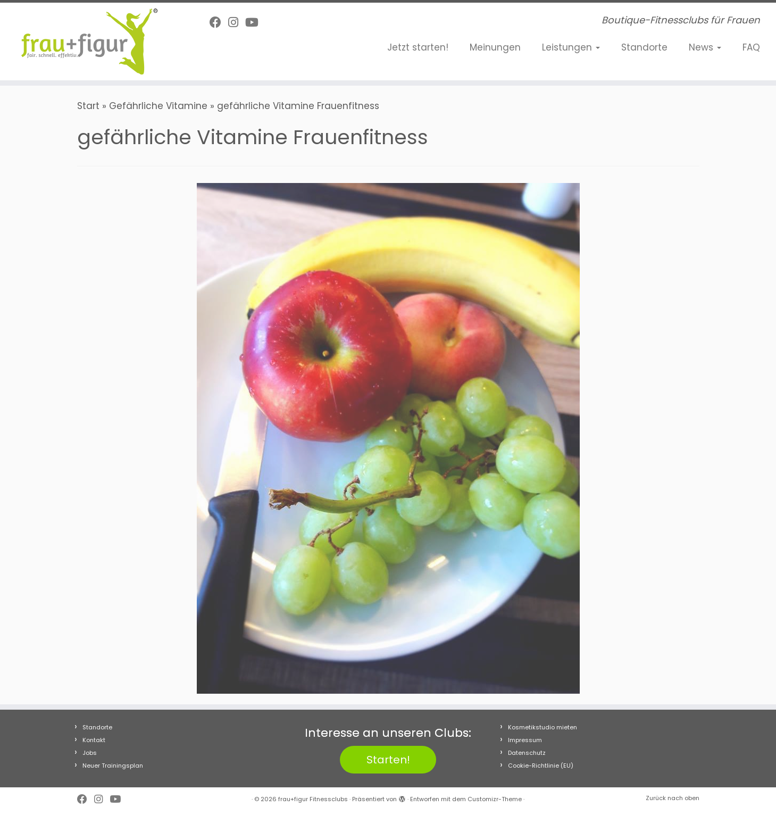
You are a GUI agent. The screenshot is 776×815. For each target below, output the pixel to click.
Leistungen (571, 47)
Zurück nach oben (672, 798)
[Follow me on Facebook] (219, 22)
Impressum (525, 740)
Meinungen (495, 47)
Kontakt (93, 740)
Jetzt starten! (417, 47)
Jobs (89, 753)
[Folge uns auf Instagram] (236, 22)
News (705, 47)
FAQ (751, 47)
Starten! (388, 759)
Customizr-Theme (495, 799)
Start (88, 105)
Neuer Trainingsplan (112, 765)
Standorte (644, 47)
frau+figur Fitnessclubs (313, 799)
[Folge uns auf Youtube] (255, 22)
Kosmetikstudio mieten (542, 727)
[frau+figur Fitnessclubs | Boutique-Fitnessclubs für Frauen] (89, 41)
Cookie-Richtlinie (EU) (540, 765)
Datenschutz (527, 753)
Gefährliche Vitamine (158, 105)
